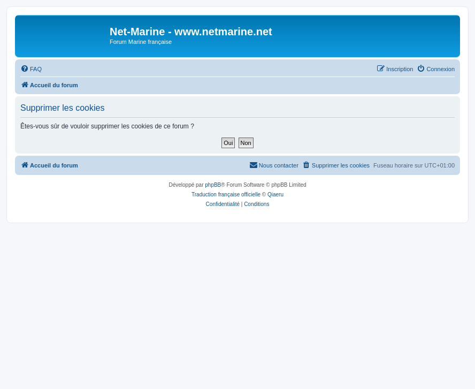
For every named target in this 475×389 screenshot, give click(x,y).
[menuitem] (31, 69)
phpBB (213, 185)
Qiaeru (275, 194)
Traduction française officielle (226, 194)
